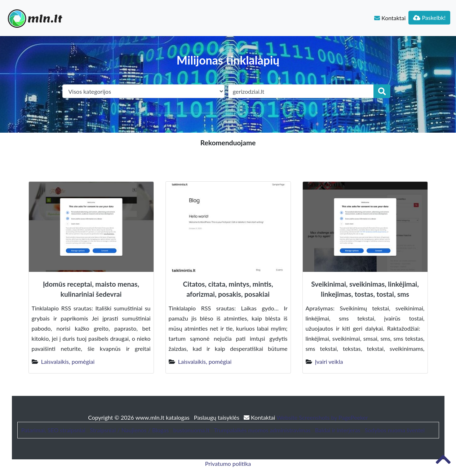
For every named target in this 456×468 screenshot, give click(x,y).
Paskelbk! (429, 17)
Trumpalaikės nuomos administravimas (262, 430)
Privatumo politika (228, 463)
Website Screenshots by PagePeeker (322, 417)
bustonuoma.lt (191, 430)
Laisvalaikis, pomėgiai (68, 361)
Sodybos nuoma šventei (395, 430)
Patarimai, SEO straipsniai (53, 430)
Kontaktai (390, 17)
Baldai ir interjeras (337, 430)
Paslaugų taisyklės (217, 417)
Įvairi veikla (329, 361)
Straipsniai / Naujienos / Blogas (129, 430)
